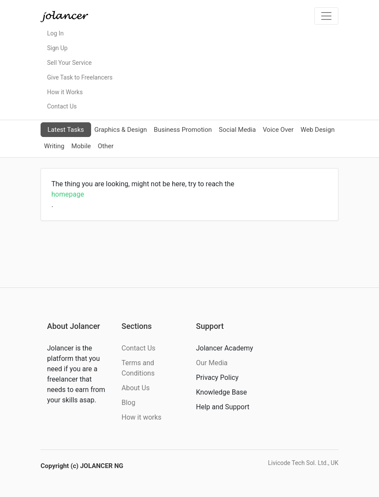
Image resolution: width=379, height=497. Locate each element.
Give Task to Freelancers (80, 77)
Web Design (317, 130)
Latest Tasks (65, 130)
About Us (136, 388)
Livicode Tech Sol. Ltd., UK (303, 462)
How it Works (65, 92)
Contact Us (62, 106)
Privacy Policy (217, 377)
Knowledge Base (221, 392)
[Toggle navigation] (326, 16)
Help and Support (223, 407)
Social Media (237, 130)
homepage (67, 194)
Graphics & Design (121, 130)
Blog (129, 402)
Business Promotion (183, 130)
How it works (142, 417)
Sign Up (57, 48)
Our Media (211, 363)
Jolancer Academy (224, 348)
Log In (55, 33)
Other (106, 146)
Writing (54, 146)
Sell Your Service (69, 62)
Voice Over (278, 130)
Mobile (81, 146)
